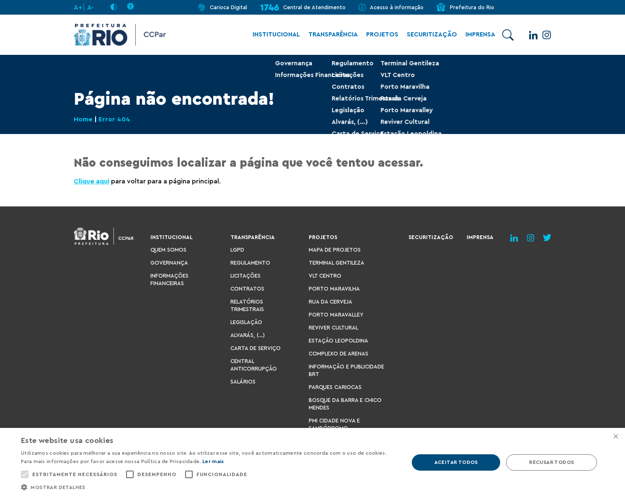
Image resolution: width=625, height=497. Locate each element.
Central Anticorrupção (253, 364)
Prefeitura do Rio (472, 7)
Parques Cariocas (335, 387)
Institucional (272, 35)
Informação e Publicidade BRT (346, 370)
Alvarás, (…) (247, 335)
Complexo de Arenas (338, 353)
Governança (169, 262)
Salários (243, 381)
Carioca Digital (228, 7)
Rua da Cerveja (330, 301)
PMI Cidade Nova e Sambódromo (334, 424)
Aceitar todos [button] (456, 462)
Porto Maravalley (336, 314)
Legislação (246, 322)
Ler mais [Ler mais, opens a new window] (213, 461)
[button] (209, 487)
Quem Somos (168, 249)
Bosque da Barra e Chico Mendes (345, 403)
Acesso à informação (397, 7)
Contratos (247, 288)
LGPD (237, 249)
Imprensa (476, 35)
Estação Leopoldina (338, 340)
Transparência (329, 35)
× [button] (615, 437)
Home (83, 119)
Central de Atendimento (314, 7)
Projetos (378, 35)
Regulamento (250, 262)
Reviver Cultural (333, 327)
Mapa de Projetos (335, 249)
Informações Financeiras (169, 279)
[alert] (312, 462)
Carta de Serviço (255, 348)
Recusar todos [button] (551, 462)
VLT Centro (325, 275)
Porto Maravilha (334, 288)
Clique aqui (91, 181)
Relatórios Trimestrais (247, 305)
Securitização (428, 35)
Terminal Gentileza (336, 262)
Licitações (245, 275)
